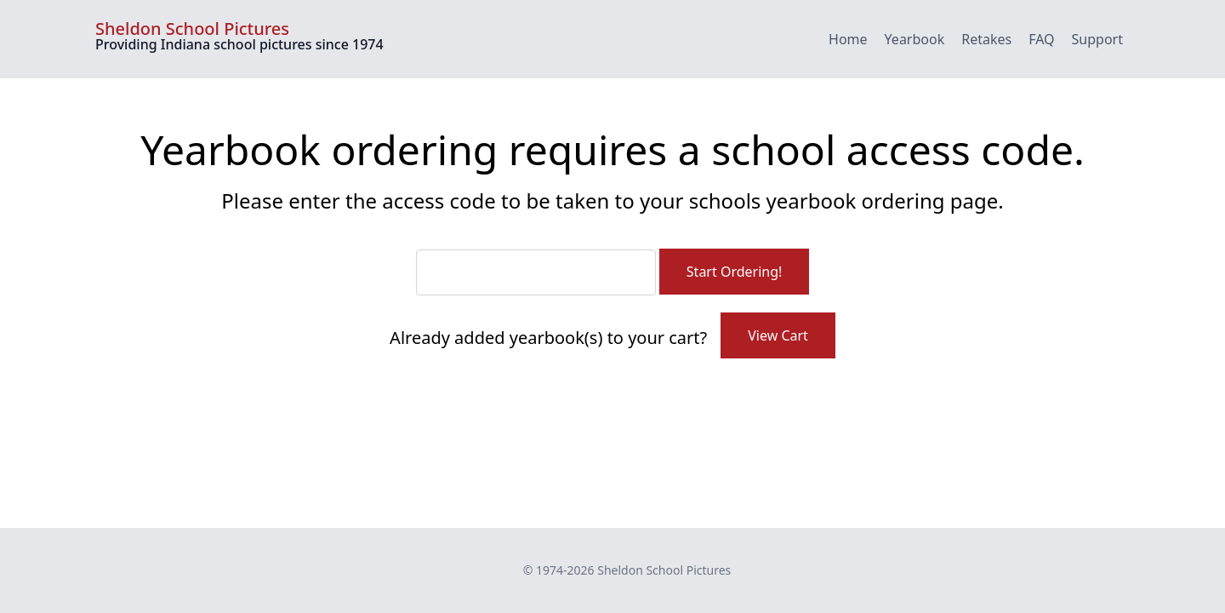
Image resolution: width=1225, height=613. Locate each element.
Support (1097, 39)
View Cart (778, 335)
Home (848, 39)
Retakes (986, 39)
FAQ (1041, 39)
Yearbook (915, 39)
